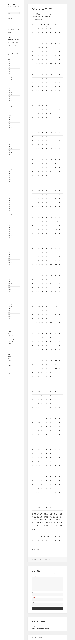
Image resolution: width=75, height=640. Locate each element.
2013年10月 (10, 152)
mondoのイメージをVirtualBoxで (14, 45)
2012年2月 (9, 187)
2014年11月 (10, 129)
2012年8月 (9, 175)
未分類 (9, 348)
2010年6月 (9, 225)
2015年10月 (10, 110)
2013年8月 (9, 156)
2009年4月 (9, 250)
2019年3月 (9, 88)
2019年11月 (10, 77)
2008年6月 (9, 270)
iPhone (9, 333)
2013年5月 (9, 162)
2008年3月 (9, 275)
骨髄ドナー (9, 358)
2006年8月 (9, 312)
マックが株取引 (12, 5)
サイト (33, 602)
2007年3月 (9, 299)
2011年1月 (9, 212)
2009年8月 (9, 243)
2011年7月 (9, 200)
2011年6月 (9, 202)
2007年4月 (9, 297)
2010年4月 (9, 229)
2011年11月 (10, 192)
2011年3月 (9, 208)
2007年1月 (9, 302)
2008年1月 (9, 279)
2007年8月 (9, 289)
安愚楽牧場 (9, 343)
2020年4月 (9, 71)
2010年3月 (9, 231)
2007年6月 (9, 293)
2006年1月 (9, 326)
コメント (34, 576)
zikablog (41, 559)
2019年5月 (9, 86)
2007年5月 (9, 295)
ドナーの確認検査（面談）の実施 (13, 29)
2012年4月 (9, 183)
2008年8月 (9, 266)
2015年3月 (9, 123)
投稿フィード (10, 369)
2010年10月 (10, 218)
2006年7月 (9, 314)
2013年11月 (10, 150)
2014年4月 (9, 140)
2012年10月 (10, 171)
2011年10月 (10, 194)
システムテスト (10, 335)
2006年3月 (9, 322)
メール (33, 597)
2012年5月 (9, 181)
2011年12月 (10, 191)
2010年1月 (9, 233)
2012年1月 (9, 189)
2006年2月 (9, 324)
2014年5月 (9, 138)
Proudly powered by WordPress (37, 637)
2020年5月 (9, 69)
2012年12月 (10, 167)
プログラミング (10, 341)
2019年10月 (10, 79)
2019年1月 (9, 90)
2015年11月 (10, 108)
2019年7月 (9, 83)
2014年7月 (9, 135)
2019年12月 (10, 75)
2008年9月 (9, 264)
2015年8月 (9, 113)
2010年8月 (9, 221)
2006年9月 (9, 310)
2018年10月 (10, 96)
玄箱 (8, 352)
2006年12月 (10, 304)
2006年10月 (10, 308)
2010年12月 (10, 214)
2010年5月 (9, 227)
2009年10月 (10, 239)
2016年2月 (9, 102)
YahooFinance (35, 529)
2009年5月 (9, 248)
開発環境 (9, 356)
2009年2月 (9, 254)
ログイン (9, 367)
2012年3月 (9, 185)
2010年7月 (9, 223)
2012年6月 (9, 179)
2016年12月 (10, 100)
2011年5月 (9, 204)
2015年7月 (9, 115)
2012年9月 (9, 173)
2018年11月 (10, 94)
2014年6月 (9, 137)
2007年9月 (9, 287)
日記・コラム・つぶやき (12, 345)
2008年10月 (10, 262)
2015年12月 (10, 106)
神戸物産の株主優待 (11, 24)
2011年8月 (9, 198)
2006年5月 (9, 318)
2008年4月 (9, 273)
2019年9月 (9, 81)
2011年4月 (9, 206)
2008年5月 (9, 272)
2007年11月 (10, 283)
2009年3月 (9, 252)
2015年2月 (9, 125)
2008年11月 (10, 260)
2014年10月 (10, 131)
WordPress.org (10, 373)
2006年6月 (9, 316)
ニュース (9, 337)
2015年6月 (9, 117)
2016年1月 (9, 104)
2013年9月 (9, 154)
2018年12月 (10, 92)
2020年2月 (9, 73)
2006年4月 (9, 320)
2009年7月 (9, 245)
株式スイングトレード (11, 350)
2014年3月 (9, 142)
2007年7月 (9, 291)
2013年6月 (9, 160)
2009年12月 (10, 235)
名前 (33, 592)
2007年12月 (10, 281)
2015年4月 (9, 121)
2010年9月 (9, 219)
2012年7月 (9, 177)
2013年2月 (9, 165)
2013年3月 (9, 164)
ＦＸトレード (10, 360)
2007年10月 (10, 285)
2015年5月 (9, 119)
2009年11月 (10, 237)
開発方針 (9, 354)
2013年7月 (9, 158)
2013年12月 (10, 148)
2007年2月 (9, 301)
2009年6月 (9, 246)
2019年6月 (9, 84)
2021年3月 (9, 61)
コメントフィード (11, 371)
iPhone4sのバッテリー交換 (12, 42)
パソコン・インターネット (12, 339)
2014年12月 (10, 127)
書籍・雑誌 (9, 347)
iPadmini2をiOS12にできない (13, 39)
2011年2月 (9, 210)
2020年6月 (9, 67)
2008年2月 (9, 277)
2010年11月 (10, 216)
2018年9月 (9, 98)
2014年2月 (9, 144)
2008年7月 (9, 268)
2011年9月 (9, 196)
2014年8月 (9, 133)
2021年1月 (9, 63)
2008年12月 (10, 258)
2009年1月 (9, 256)
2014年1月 (9, 146)
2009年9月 (9, 241)
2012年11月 (10, 169)
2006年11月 (10, 306)
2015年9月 (9, 111)
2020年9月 (9, 65)
